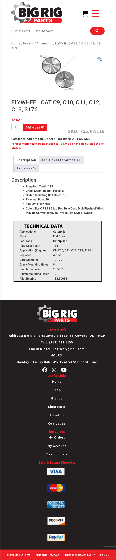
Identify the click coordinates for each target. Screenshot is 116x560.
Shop (57, 390)
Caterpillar (54, 139)
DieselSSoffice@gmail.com (62, 349)
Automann (44, 43)
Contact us (57, 424)
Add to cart (32, 127)
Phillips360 (100, 555)
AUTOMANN (81, 139)
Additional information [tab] (61, 160)
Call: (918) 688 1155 (57, 342)
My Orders (57, 437)
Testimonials (56, 454)
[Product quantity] (16, 127)
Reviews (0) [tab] (26, 168)
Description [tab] (26, 160)
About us (57, 415)
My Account (57, 446)
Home (16, 43)
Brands (28, 43)
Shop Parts (57, 407)
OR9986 (46, 208)
